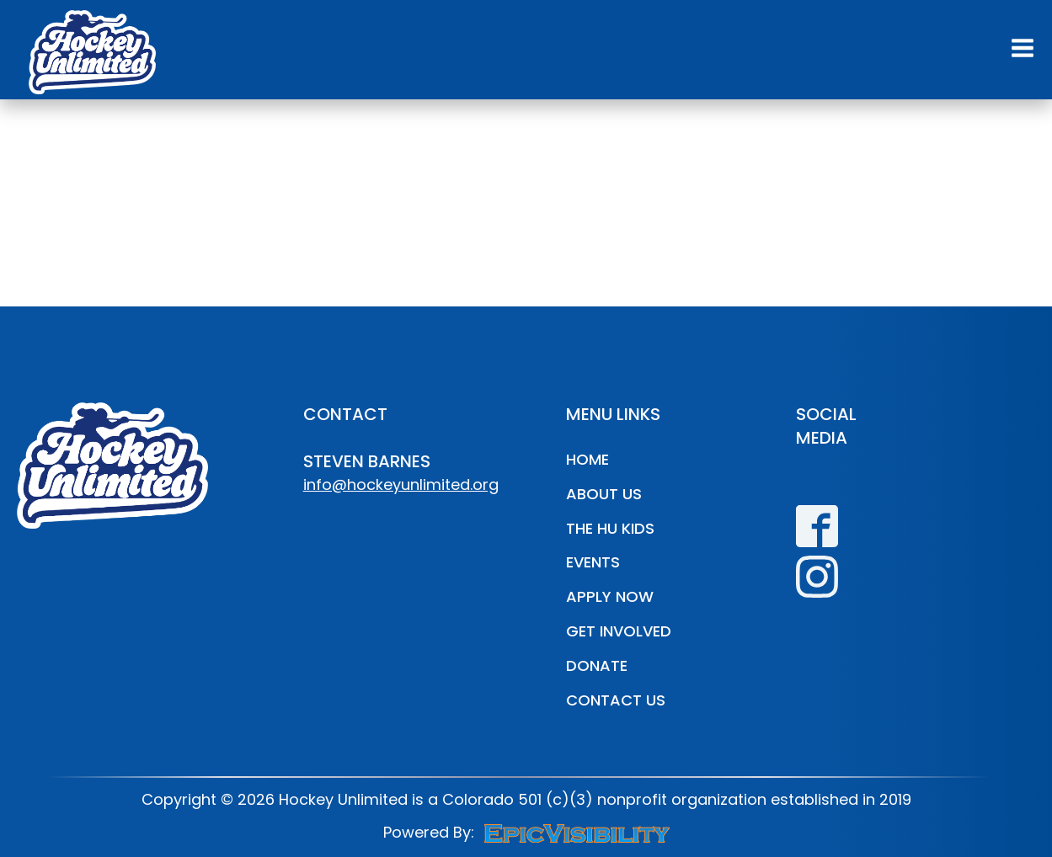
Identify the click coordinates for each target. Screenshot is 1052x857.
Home (587, 459)
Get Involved (618, 630)
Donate (596, 665)
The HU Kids (610, 528)
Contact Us (615, 700)
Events (593, 561)
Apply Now (610, 596)
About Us (604, 493)
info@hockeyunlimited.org (401, 484)
